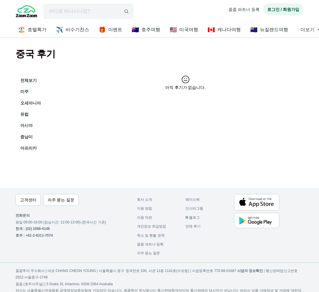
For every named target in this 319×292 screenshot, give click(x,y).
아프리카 (28, 148)
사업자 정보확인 (250, 271)
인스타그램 (194, 208)
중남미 (26, 137)
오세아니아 (30, 103)
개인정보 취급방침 (151, 226)
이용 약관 (144, 217)
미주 (24, 91)
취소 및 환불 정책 (151, 235)
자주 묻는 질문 (148, 253)
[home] (26, 12)
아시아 (26, 125)
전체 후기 (193, 226)
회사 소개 (144, 200)
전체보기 (28, 80)
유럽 (24, 114)
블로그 (193, 217)
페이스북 (193, 200)
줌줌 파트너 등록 (244, 9)
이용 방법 (144, 208)
